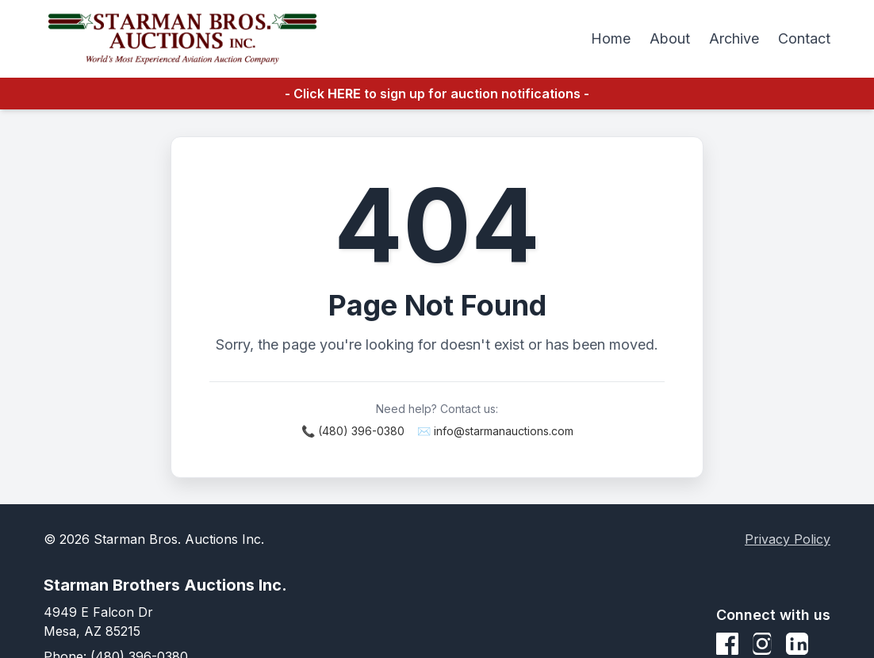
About (670, 38)
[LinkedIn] (797, 644)
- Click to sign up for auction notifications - (437, 93)
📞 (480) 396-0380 (352, 431)
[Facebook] (727, 644)
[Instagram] (762, 644)
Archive (734, 38)
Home (611, 38)
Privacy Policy (787, 539)
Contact (804, 38)
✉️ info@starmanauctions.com (495, 431)
